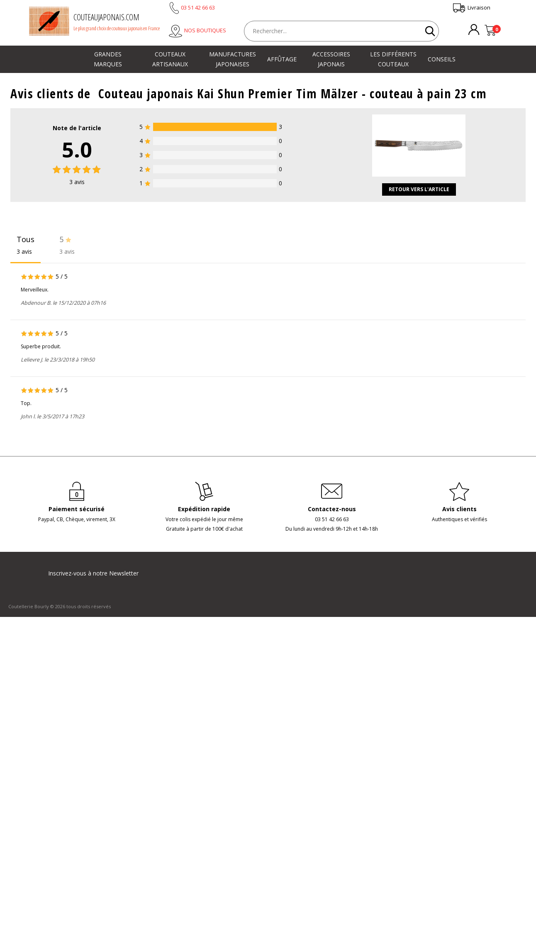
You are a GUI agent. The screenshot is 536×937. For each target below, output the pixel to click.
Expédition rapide (204, 509)
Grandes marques (108, 59)
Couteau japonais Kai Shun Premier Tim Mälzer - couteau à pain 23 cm (292, 93)
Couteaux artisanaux (170, 59)
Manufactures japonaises (232, 59)
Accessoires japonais (331, 59)
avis (77, 182)
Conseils (442, 59)
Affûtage (282, 59)
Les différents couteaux (393, 59)
